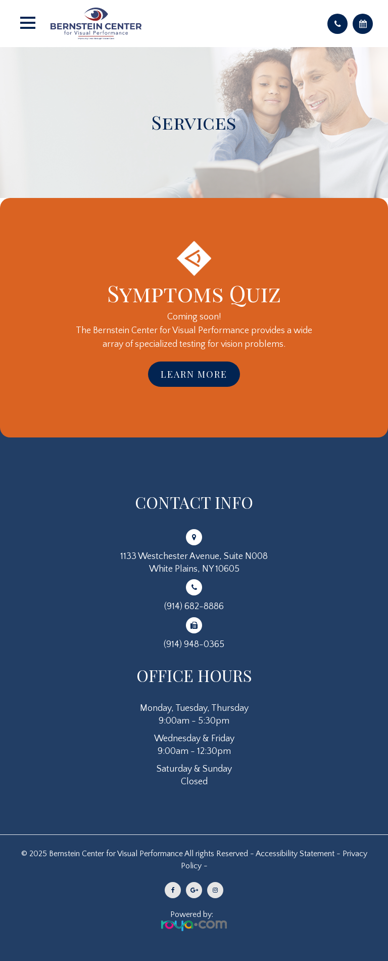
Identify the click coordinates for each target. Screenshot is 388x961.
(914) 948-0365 (194, 644)
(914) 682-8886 (194, 607)
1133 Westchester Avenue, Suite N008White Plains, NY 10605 (194, 562)
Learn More (194, 374)
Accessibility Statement (295, 853)
